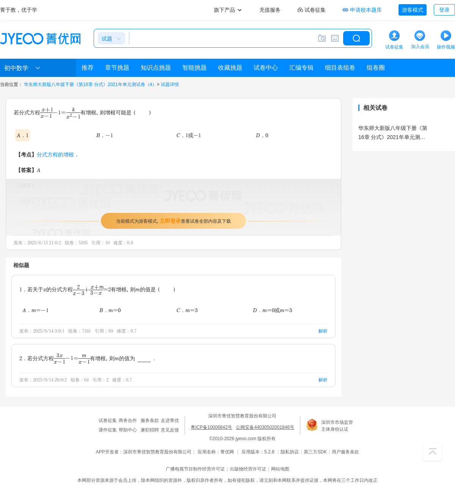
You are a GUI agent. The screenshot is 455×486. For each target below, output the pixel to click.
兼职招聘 (150, 430)
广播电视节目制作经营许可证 (195, 469)
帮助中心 (128, 430)
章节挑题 (117, 67)
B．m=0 (110, 310)
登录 (444, 10)
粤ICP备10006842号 (211, 427)
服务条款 (150, 420)
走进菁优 (170, 420)
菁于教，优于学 (18, 10)
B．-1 (104, 135)
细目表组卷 (340, 67)
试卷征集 (108, 420)
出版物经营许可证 (248, 469)
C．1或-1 (188, 135)
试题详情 (170, 84)
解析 (323, 331)
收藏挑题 (230, 67)
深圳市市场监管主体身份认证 (337, 426)
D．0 (262, 135)
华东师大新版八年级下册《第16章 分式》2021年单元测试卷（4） (90, 84)
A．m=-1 (35, 310)
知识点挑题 (156, 67)
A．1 (22, 135)
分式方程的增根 (55, 154)
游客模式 (412, 10)
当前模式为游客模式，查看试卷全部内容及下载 (173, 220)
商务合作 (128, 420)
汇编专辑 (301, 67)
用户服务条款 (345, 452)
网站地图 (280, 469)
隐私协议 (290, 452)
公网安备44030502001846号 (265, 427)
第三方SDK (315, 452)
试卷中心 (266, 67)
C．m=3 (187, 310)
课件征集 (108, 430)
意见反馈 (170, 430)
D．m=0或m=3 (272, 310)
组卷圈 (376, 67)
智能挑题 (194, 67)
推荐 (88, 67)
